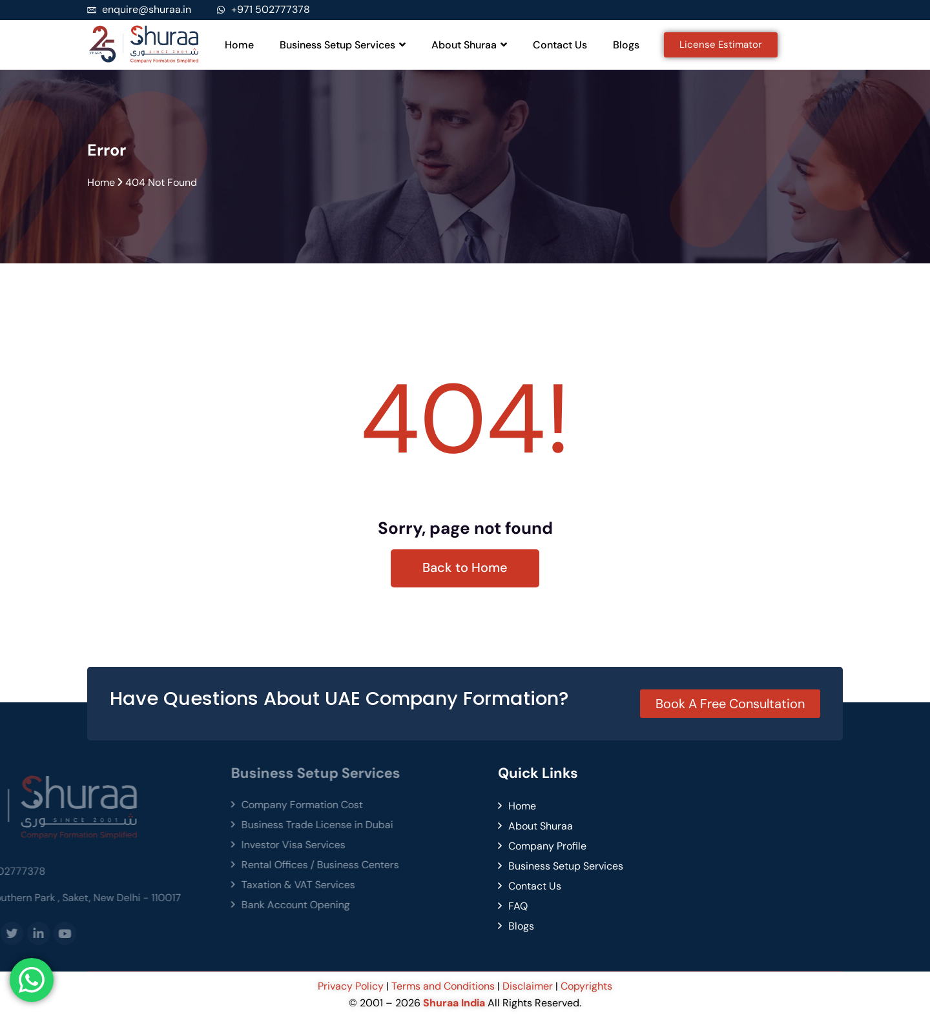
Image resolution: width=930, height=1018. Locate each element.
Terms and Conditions (443, 986)
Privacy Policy (352, 986)
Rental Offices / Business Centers (191, 864)
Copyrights (586, 986)
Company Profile (419, 846)
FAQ (389, 906)
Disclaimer (527, 986)
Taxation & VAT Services (169, 884)
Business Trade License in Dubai (188, 824)
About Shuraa (469, 45)
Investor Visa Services (164, 844)
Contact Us (560, 45)
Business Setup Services (343, 45)
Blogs (626, 45)
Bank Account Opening (166, 904)
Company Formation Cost (173, 804)
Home (239, 45)
